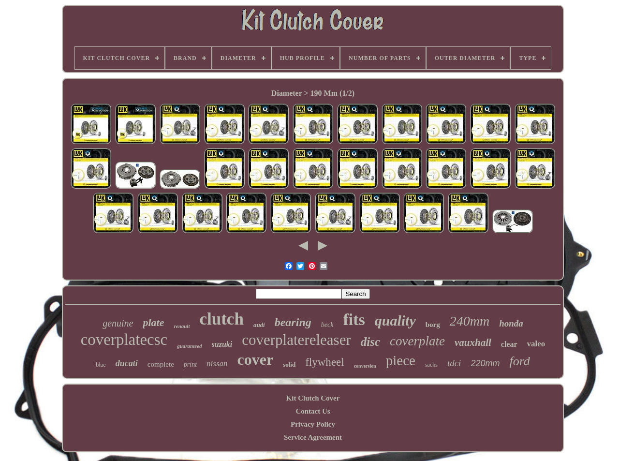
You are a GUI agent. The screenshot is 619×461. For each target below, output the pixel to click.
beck (327, 324)
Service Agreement (313, 437)
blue (101, 364)
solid (289, 364)
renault (182, 326)
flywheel (324, 362)
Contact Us (312, 411)
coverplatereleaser (296, 339)
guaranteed (189, 346)
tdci (454, 363)
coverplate (417, 341)
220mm (485, 363)
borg (433, 324)
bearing (293, 322)
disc (370, 341)
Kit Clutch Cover (313, 398)
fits (354, 319)
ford (519, 361)
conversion (365, 366)
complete (160, 364)
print (190, 364)
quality (395, 320)
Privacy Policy (313, 424)
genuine (118, 323)
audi (259, 324)
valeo (536, 343)
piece (400, 360)
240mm (469, 320)
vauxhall (473, 342)
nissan (216, 363)
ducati (127, 363)
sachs (431, 364)
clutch (221, 319)
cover (255, 359)
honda (511, 323)
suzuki (222, 344)
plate (153, 322)
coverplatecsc (124, 339)
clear (509, 344)
